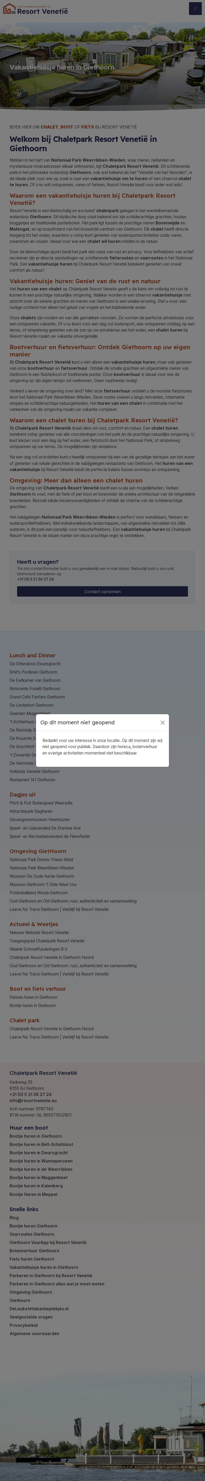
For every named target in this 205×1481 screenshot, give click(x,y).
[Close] (163, 722)
